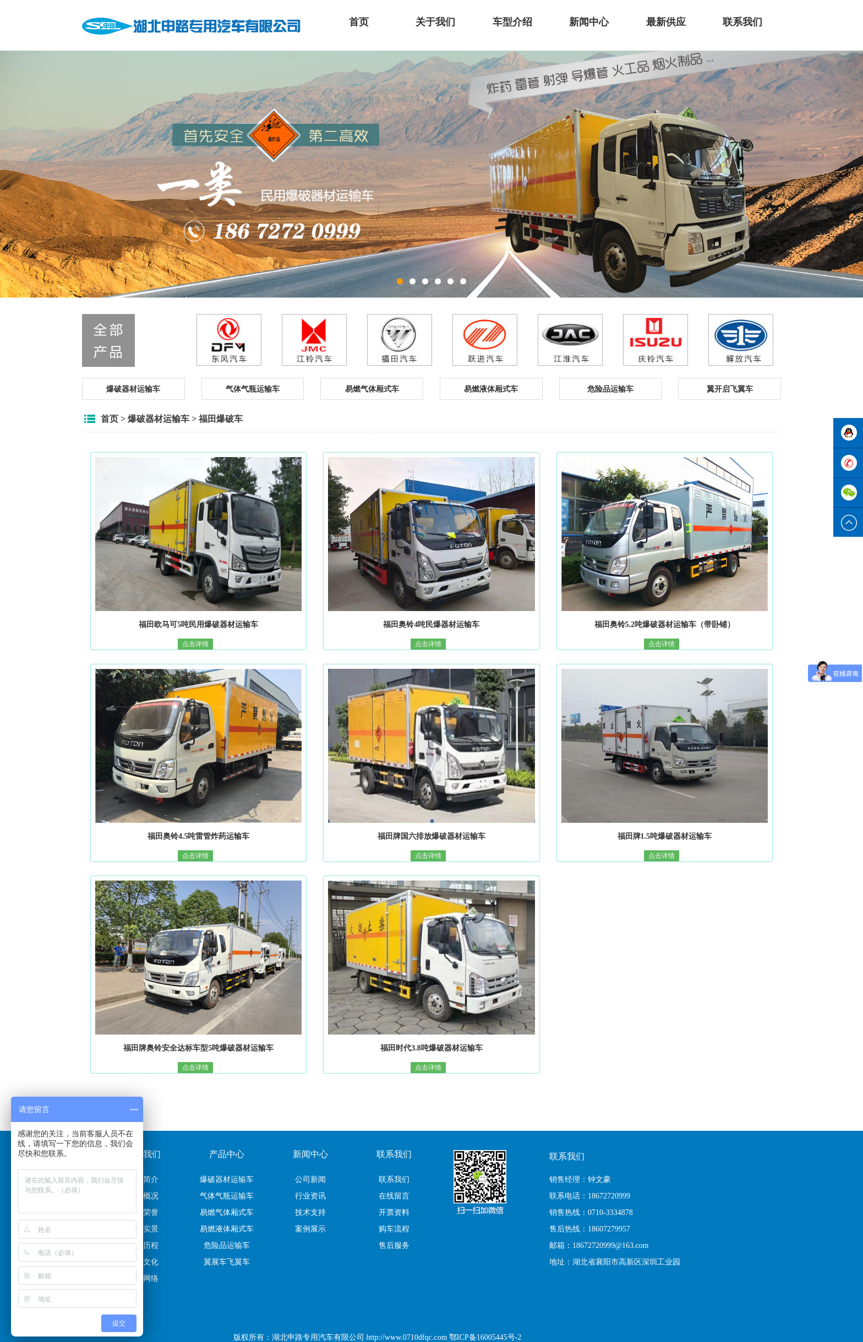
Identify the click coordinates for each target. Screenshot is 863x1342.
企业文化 (143, 1262)
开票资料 (394, 1212)
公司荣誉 (143, 1212)
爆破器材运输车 (158, 419)
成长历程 (143, 1245)
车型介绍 (512, 22)
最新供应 (666, 22)
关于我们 (435, 22)
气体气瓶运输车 (227, 1196)
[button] (133, 389)
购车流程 (394, 1229)
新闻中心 (589, 22)
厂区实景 (143, 1229)
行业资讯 (310, 1196)
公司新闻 (310, 1179)
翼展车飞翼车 (227, 1262)
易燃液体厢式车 (227, 1229)
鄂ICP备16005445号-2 (485, 1337)
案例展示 (310, 1229)
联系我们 (742, 22)
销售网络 (143, 1278)
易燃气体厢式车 (227, 1212)
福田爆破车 (221, 419)
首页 (359, 22)
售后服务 (394, 1245)
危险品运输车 (227, 1245)
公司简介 (143, 1179)
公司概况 (143, 1196)
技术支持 (310, 1212)
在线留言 (394, 1196)
